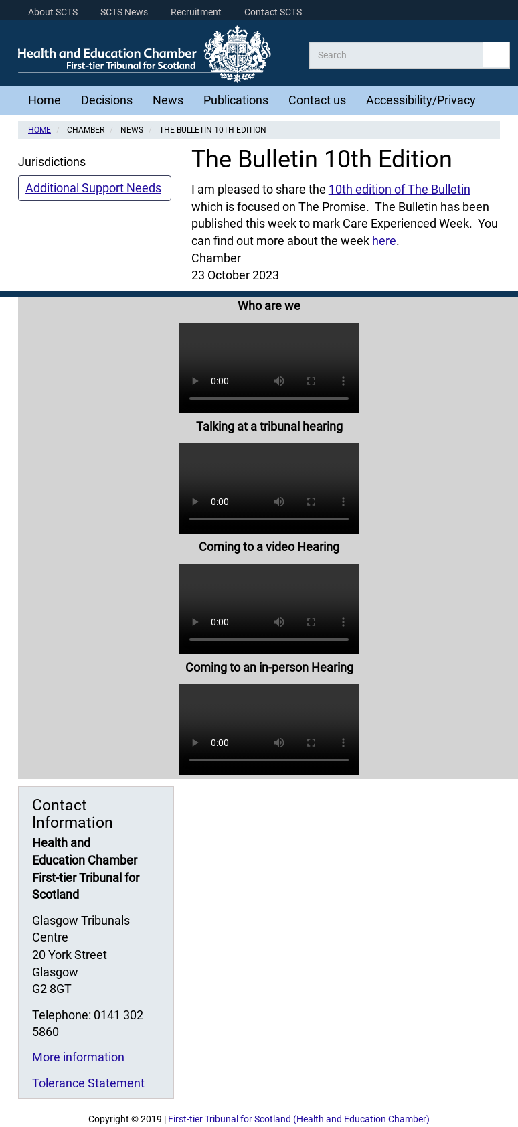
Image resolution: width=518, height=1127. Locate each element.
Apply (496, 54)
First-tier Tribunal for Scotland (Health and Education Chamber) (299, 1119)
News (168, 100)
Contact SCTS (273, 12)
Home (44, 100)
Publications (235, 100)
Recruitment (196, 12)
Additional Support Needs (93, 188)
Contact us (317, 100)
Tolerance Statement (88, 1083)
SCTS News (124, 12)
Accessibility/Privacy (421, 100)
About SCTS (53, 12)
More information (78, 1057)
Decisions (107, 100)
